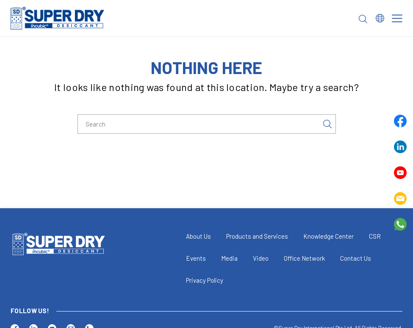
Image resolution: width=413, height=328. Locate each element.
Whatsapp (400, 224)
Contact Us (355, 258)
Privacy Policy (204, 280)
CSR (375, 236)
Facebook (400, 121)
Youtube (400, 172)
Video (261, 258)
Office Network (304, 258)
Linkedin (400, 147)
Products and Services (257, 236)
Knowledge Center (328, 236)
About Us (198, 236)
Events (196, 258)
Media (229, 258)
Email (400, 198)
